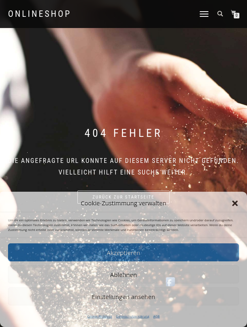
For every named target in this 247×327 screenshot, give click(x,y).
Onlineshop (39, 14)
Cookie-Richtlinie (99, 316)
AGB (156, 316)
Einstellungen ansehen (123, 297)
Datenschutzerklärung (132, 316)
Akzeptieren (123, 253)
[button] (235, 203)
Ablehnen (123, 275)
